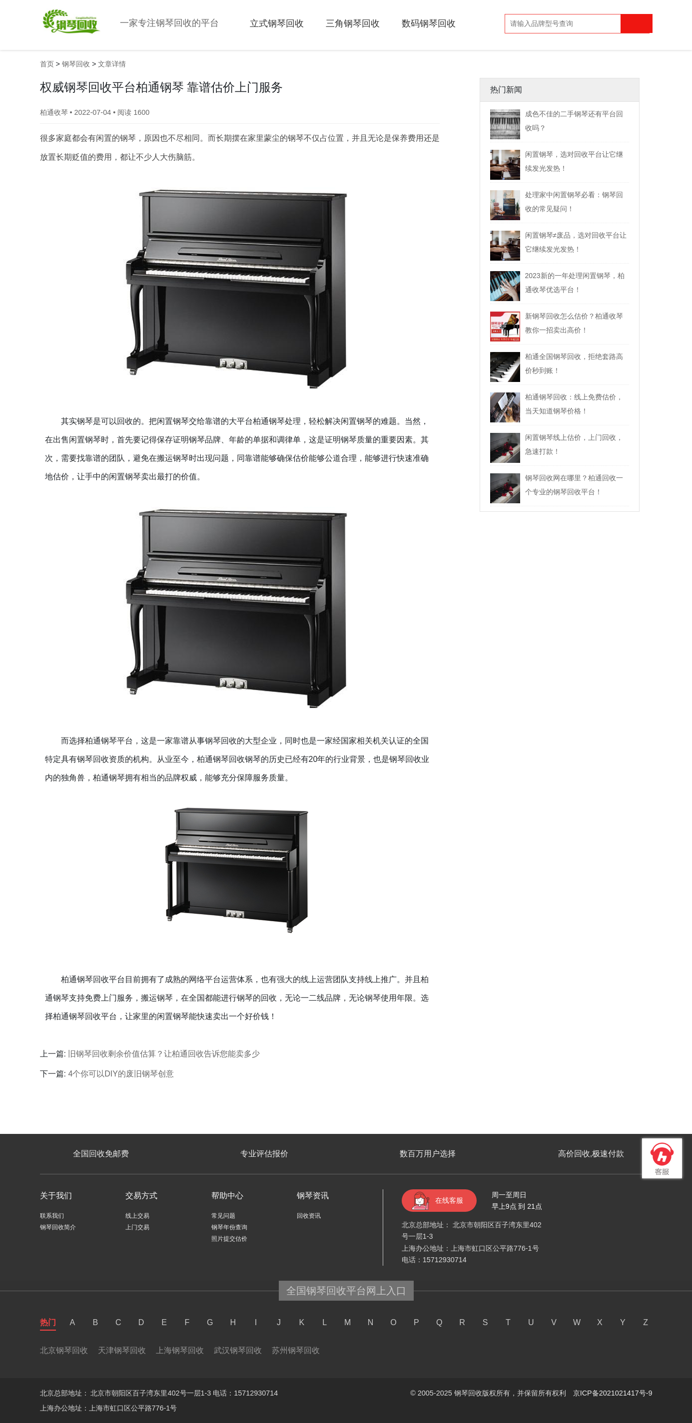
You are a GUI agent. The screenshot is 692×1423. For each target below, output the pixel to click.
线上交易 (137, 1215)
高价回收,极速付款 (591, 1153)
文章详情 (112, 64)
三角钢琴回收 (353, 23)
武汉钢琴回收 (238, 1350)
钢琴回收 (76, 64)
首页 (47, 64)
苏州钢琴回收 (296, 1350)
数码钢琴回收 (429, 23)
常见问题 (223, 1215)
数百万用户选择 (428, 1153)
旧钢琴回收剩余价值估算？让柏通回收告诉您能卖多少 (164, 1054)
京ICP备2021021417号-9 (613, 1393)
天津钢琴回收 (122, 1350)
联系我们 (52, 1215)
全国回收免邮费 (101, 1153)
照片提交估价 (229, 1238)
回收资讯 (309, 1215)
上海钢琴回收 (180, 1350)
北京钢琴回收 (64, 1350)
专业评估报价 (264, 1153)
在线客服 (449, 1200)
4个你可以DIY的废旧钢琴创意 (121, 1073)
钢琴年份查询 (229, 1227)
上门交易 (137, 1227)
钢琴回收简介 (58, 1227)
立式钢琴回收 (277, 23)
